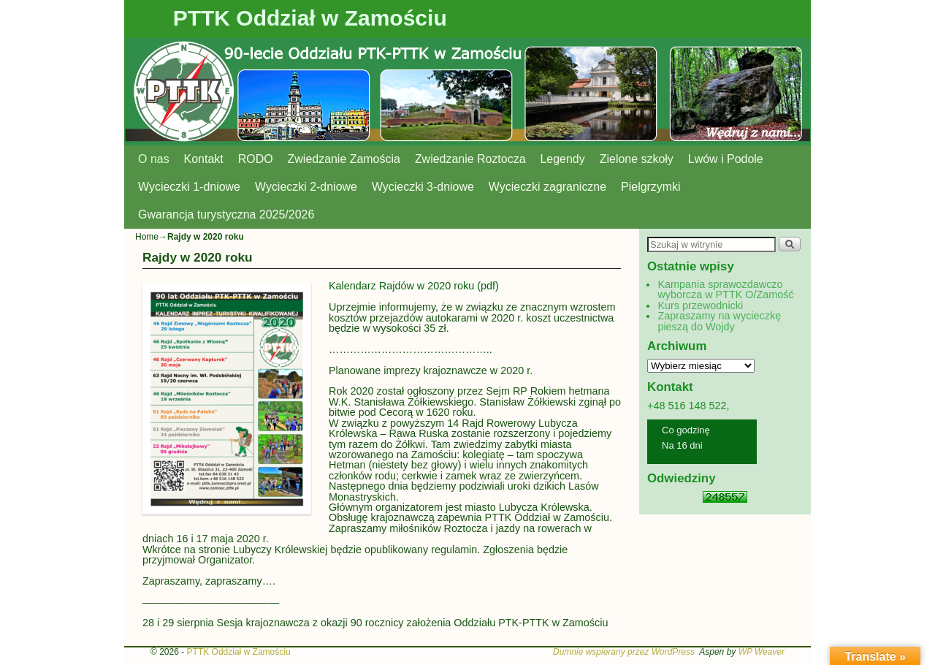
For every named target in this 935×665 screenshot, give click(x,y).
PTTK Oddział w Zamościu (310, 18)
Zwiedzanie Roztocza (470, 159)
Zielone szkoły (636, 159)
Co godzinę (686, 430)
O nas (153, 159)
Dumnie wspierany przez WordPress (624, 652)
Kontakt (204, 159)
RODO (255, 159)
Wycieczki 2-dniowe (306, 186)
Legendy (563, 159)
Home (147, 237)
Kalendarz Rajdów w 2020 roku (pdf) (415, 286)
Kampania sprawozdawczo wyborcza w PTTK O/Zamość (725, 289)
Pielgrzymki (651, 186)
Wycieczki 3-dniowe (423, 186)
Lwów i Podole (725, 159)
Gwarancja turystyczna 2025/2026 (226, 214)
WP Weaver (762, 652)
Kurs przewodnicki (700, 305)
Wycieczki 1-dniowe (189, 186)
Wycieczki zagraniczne (547, 186)
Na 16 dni (682, 445)
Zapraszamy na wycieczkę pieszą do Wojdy (719, 321)
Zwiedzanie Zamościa (344, 159)
